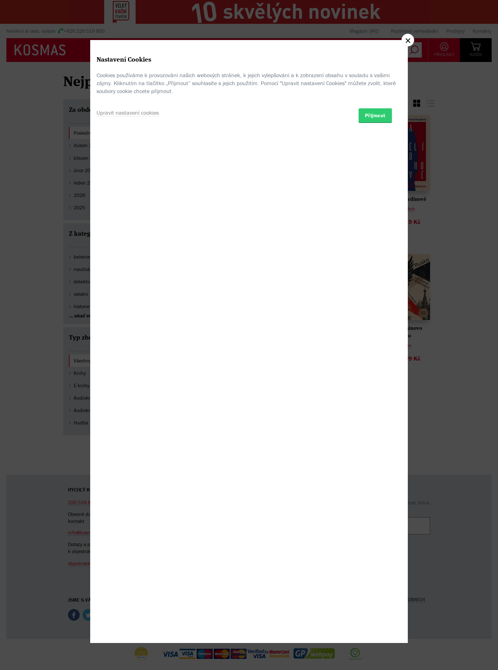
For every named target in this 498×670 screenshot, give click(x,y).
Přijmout (375, 372)
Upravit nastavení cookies (128, 369)
